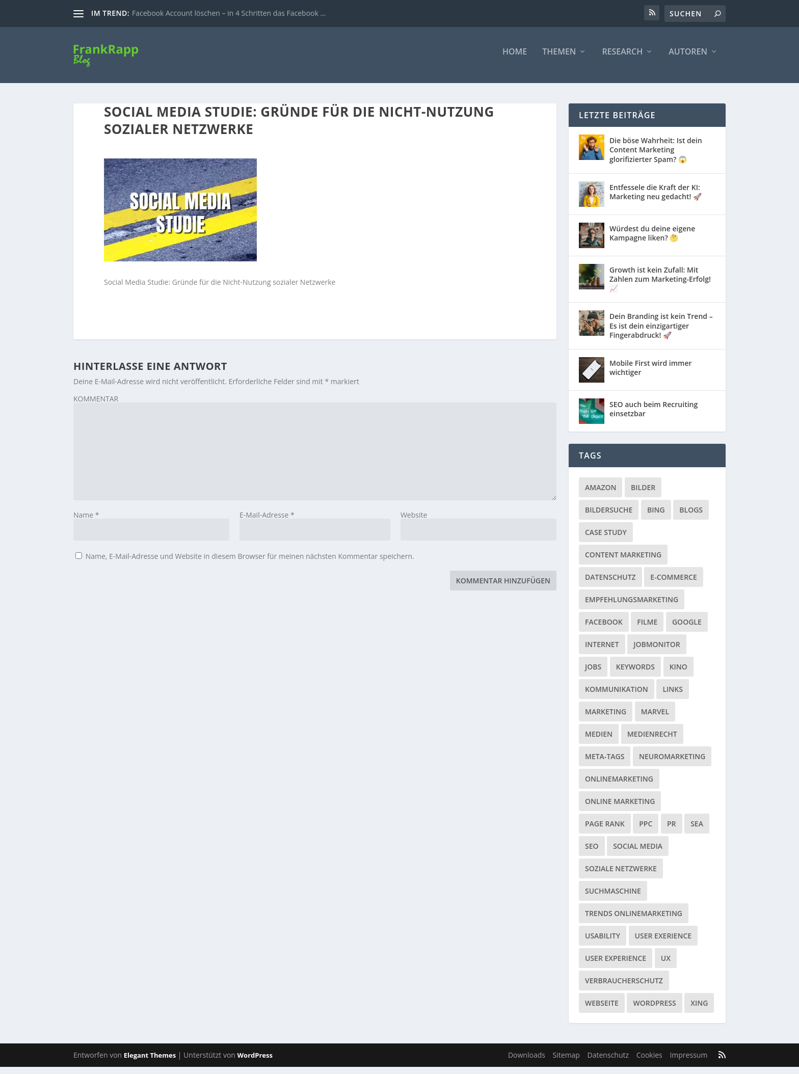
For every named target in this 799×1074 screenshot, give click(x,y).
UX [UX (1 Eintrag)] (666, 965)
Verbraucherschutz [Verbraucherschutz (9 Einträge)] (624, 987)
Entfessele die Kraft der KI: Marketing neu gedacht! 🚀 (655, 199)
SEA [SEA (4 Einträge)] (696, 831)
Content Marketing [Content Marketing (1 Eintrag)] (623, 562)
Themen (559, 59)
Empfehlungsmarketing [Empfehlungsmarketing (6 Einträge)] (631, 606)
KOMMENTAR (95, 406)
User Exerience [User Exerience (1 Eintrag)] (663, 943)
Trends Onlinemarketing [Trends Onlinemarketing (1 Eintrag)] (633, 920)
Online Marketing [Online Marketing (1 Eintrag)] (620, 808)
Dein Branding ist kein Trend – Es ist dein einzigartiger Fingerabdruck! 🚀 (661, 332)
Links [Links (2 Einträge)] (672, 696)
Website (414, 522)
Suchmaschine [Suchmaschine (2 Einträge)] (613, 898)
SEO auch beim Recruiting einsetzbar (653, 416)
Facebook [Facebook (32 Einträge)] (604, 629)
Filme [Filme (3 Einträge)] (647, 629)
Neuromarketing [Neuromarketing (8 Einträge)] (672, 763)
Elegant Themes (150, 1062)
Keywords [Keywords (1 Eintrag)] (635, 674)
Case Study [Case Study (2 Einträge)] (606, 539)
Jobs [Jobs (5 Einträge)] (593, 674)
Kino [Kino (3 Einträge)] (678, 674)
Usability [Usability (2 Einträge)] (602, 943)
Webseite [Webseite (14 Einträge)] (602, 1010)
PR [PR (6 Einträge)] (671, 831)
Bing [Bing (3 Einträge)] (656, 517)
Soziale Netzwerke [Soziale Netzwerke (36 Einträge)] (621, 875)
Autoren (688, 59)
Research (622, 59)
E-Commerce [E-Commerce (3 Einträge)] (673, 584)
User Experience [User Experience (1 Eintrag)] (615, 965)
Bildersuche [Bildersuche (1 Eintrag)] (608, 517)
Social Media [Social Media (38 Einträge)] (637, 853)
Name (86, 522)
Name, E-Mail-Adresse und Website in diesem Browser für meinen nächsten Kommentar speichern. (250, 563)
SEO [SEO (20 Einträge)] (592, 853)
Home (514, 59)
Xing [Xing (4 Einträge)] (699, 1010)
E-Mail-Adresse (267, 522)
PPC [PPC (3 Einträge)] (645, 831)
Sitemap (566, 1062)
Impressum (688, 1062)
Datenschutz (608, 1062)
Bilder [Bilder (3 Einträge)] (643, 494)
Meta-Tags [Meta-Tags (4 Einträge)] (604, 763)
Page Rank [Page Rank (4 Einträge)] (605, 831)
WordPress (255, 1062)
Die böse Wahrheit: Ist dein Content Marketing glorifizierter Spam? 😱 (655, 157)
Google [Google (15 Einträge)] (687, 629)
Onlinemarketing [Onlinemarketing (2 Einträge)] (619, 786)
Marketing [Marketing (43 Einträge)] (605, 718)
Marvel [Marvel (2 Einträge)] (655, 718)
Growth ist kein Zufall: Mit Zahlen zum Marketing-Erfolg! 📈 (660, 286)
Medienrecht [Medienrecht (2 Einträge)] (652, 741)
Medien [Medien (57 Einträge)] (598, 741)
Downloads (526, 1062)
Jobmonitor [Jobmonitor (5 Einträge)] (656, 651)
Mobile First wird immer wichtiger (650, 374)
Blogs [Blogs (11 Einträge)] (691, 517)
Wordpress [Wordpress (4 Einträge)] (654, 1010)
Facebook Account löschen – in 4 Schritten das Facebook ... (229, 13)
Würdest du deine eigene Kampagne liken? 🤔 (652, 240)
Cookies (649, 1062)
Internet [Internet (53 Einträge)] (602, 651)
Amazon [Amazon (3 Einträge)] (600, 494)
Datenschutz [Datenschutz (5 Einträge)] (610, 584)
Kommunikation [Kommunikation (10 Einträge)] (616, 696)
